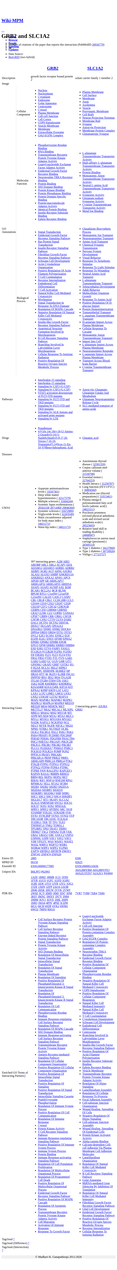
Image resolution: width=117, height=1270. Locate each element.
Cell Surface (89, 95)
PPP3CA (36, 754)
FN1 (68, 654)
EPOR (62, 641)
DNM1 (47, 629)
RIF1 (42, 780)
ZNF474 (46, 854)
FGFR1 (58, 651)
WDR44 (35, 847)
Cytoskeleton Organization (97, 1019)
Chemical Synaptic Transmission (93, 246)
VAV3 (67, 838)
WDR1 (63, 844)
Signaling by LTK (48, 418)
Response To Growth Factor (54, 1231)
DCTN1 (43, 622)
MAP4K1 (44, 699)
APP (41, 580)
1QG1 (69, 883)
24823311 (88, 509)
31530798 (88, 473)
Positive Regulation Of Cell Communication (53, 1114)
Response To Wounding (96, 270)
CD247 (59, 603)
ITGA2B (66, 677)
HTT (42, 674)
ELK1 (42, 638)
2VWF (67, 890)
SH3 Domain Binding (50, 186)
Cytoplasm (44, 96)
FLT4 (62, 654)
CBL (33, 600)
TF (50, 822)
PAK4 (34, 735)
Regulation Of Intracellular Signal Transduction (53, 956)
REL (41, 777)
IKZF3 (53, 674)
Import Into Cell (91, 341)
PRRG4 (60, 761)
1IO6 (41, 883)
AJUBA (67, 571)
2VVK (58, 890)
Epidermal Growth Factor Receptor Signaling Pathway (54, 237)
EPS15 (35, 645)
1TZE (34, 886)
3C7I (42, 893)
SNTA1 (58, 802)
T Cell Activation (48, 289)
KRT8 (51, 690)
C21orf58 (63, 593)
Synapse (87, 124)
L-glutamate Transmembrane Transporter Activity (98, 156)
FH (32, 654)
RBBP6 (54, 773)
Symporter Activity (93, 194)
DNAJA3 (57, 625)
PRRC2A (50, 761)
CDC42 (52, 606)
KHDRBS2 (65, 683)
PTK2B (35, 764)
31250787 (107, 483)
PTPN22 (36, 767)
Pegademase (45, 428)
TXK (69, 831)
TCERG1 (36, 822)
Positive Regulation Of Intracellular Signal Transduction (51, 1077)
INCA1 (70, 674)
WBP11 (43, 844)
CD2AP (35, 606)
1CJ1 (58, 877)
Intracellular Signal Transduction (49, 963)
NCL (66, 722)
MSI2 (53, 712)
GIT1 (68, 661)
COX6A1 (68, 613)
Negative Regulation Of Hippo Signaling (96, 1117)
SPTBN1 (54, 809)
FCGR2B (47, 651)
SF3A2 (55, 783)
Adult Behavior (91, 289)
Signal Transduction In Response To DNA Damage (53, 304)
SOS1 (43, 806)
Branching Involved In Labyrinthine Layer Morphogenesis (51, 347)
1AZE (34, 877)
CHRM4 (51, 609)
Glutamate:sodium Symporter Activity (93, 200)
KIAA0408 (37, 687)
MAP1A (63, 696)
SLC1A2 (95, 68)
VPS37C (42, 841)
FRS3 (41, 658)
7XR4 (93, 893)
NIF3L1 (60, 725)
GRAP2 (47, 664)
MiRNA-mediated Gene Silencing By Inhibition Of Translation (97, 1186)
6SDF (48, 906)
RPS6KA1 (37, 783)
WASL (34, 844)
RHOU (35, 780)
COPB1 (57, 613)
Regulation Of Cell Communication (49, 1008)
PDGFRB (55, 738)
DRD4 (52, 632)
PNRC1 (68, 748)
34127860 (108, 547)
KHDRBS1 (51, 683)
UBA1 (34, 835)
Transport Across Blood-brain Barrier (96, 362)
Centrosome (45, 106)
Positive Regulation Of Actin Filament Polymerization (54, 272)
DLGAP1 (46, 625)
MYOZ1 (67, 719)
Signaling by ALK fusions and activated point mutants (55, 414)
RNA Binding (46, 151)
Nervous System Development (91, 253)
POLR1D (36, 751)
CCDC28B (59, 600)
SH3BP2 (47, 789)
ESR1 (40, 648)
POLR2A (47, 751)
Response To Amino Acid (96, 299)
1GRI (34, 883)
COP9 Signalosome (49, 122)
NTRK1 (43, 728)
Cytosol (42, 109)
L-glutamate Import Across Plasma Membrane (97, 346)
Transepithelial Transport (96, 312)
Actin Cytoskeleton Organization (49, 266)
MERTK (53, 706)
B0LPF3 (35, 871)
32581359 (98, 464)
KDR (41, 683)
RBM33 (64, 773)
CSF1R (67, 616)
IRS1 (44, 677)
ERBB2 (50, 645)
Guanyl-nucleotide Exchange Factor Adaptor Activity (54, 166)
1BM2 (42, 877)
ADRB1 (59, 567)
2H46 (34, 890)
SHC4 (57, 796)
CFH (43, 609)
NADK (35, 722)
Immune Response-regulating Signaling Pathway (55, 1140)
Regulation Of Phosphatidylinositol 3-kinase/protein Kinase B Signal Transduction (55, 998)
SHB (58, 793)
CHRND (62, 609)
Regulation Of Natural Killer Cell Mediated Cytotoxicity (95, 1167)
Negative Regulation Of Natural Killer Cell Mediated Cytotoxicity (56, 315)
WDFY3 (53, 844)
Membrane (44, 128)
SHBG (65, 793)
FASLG (65, 648)
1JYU (62, 883)
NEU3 (34, 725)
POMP (57, 751)
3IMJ (56, 893)
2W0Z (34, 893)
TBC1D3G (50, 818)
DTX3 (68, 632)
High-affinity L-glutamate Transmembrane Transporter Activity (98, 166)
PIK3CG (36, 744)
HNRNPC (36, 670)
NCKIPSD (57, 722)
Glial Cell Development (96, 1208)
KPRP (44, 690)
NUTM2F (54, 728)
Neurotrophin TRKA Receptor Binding (94, 953)
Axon (85, 101)
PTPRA (54, 767)
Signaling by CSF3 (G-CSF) (54, 386)
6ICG (34, 906)
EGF (67, 635)
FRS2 (34, 658)
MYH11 (44, 719)
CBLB (40, 600)
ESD (33, 648)
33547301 (52, 491)
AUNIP (53, 587)
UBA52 (43, 835)
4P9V (49, 902)
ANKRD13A (66, 574)
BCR (55, 590)
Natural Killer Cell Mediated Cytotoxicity (95, 1011)
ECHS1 (50, 635)
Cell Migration (46, 1221)
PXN (43, 770)
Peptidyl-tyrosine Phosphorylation (48, 1101)
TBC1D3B (37, 818)
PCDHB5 (54, 735)
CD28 (67, 603)
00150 (34, 862)
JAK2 (34, 683)
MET (61, 706)
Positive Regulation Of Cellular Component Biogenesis (95, 996)
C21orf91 (36, 596)
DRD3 (43, 632)
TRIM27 (36, 831)
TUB (62, 831)
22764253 (88, 480)
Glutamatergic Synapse (95, 133)
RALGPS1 (52, 770)
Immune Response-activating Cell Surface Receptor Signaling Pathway (54, 1038)
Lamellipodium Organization (91, 1159)
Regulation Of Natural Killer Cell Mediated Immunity (95, 1196)
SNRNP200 (47, 802)
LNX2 (34, 696)
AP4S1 (58, 577)
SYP (71, 815)
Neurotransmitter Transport (98, 238)
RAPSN (35, 773)
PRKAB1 (56, 754)
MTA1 (53, 715)
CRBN (43, 616)
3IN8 (69, 893)
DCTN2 (53, 622)
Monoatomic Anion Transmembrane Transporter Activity (98, 179)
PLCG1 (35, 748)
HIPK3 (63, 667)
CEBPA (35, 609)
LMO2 (59, 693)
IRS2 (51, 677)
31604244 (66, 501)
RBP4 (34, 777)
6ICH (41, 906)
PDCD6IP (66, 735)
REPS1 (48, 777)
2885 (34, 858)
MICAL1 (56, 709)
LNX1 (67, 693)
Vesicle (86, 108)
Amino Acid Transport (95, 241)
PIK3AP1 (55, 741)
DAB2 (67, 619)
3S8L (58, 899)
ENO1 (50, 638)
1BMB (50, 877)
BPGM (35, 593)
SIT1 (46, 799)
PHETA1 (43, 741)
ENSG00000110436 (86, 866)
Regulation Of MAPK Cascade (55, 309)
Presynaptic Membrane (95, 111)
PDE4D (35, 738)
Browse (13, 39)
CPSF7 (35, 616)
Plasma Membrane (48, 112)
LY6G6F (44, 696)
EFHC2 (59, 635)
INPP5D (35, 677)
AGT (51, 571)
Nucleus (42, 90)
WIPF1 (45, 847)
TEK (45, 822)
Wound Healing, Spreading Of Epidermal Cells (97, 1130)
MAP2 (34, 699)
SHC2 (41, 796)
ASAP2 (44, 587)
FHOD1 (39, 654)
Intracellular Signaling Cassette (56, 1096)
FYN (61, 658)
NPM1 (34, 728)
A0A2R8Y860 (83, 870)
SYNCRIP (45, 815)
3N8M (34, 899)
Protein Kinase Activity (51, 1128)
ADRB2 (69, 567)
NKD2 (69, 725)
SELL (46, 783)
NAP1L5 (45, 722)
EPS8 (42, 645)
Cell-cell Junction (48, 116)
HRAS (34, 674)
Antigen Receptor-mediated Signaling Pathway (53, 1056)
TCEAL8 (62, 818)
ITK (58, 680)
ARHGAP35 (53, 584)
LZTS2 (54, 696)
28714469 (55, 507)
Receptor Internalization (52, 280)
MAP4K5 (56, 699)
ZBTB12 (45, 851)
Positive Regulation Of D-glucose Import (97, 304)
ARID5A (66, 584)
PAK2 (69, 732)
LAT (58, 690)
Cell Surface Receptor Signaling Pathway (50, 931)
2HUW (50, 890)
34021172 (43, 523)
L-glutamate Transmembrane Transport (97, 282)
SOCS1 (68, 802)
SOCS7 (35, 806)
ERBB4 (70, 645)
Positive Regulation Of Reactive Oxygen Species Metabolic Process (52, 364)
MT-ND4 (43, 715)
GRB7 (55, 664)
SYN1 (34, 815)
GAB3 (42, 661)
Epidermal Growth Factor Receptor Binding (52, 172)
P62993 (45, 871)
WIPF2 (54, 847)
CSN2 (43, 619)
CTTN (51, 619)
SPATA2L (60, 806)
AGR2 (44, 571)
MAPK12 (36, 703)
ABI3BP (36, 564)
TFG (55, 822)
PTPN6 (45, 767)
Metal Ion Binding (92, 211)
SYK (68, 812)
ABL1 (44, 564)
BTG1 (43, 593)
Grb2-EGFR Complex (50, 135)
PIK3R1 (46, 744)
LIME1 (50, 693)
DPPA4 (35, 632)
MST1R (62, 712)
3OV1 (42, 899)
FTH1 (48, 658)
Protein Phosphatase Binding (54, 193)
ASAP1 (35, 587)
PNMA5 (58, 748)
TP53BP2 (36, 828)
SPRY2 (44, 809)
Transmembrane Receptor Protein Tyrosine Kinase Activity (52, 1048)
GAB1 (68, 658)
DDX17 (35, 625)
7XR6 (101, 893)
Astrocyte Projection (94, 127)
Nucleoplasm (45, 93)
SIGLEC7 (36, 799)
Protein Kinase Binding (51, 190)
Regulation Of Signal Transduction (50, 969)
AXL (61, 587)
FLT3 (55, 654)
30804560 (89, 490)
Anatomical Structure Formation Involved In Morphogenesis (51, 331)
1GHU (66, 880)
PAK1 (62, 732)
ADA (69, 564)
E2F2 (42, 635)
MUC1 (70, 715)
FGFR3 (67, 651)
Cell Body (88, 114)
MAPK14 (48, 703)
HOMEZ (61, 670)
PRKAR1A (37, 757)
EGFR (34, 638)
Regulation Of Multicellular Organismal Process (54, 1172)
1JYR (55, 883)
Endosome (44, 100)
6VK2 (55, 906)
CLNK (42, 613)
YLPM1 (63, 847)
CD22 (50, 603)
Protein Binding (47, 183)
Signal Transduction (49, 231)
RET (64, 777)
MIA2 (47, 709)
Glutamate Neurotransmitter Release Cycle (98, 401)
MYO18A (55, 719)
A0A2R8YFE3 (101, 870)
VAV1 (52, 838)
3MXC (42, 896)
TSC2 (44, 831)
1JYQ (47, 883)
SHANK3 (49, 793)
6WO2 (34, 909)
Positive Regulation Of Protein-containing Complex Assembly (98, 932)
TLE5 (61, 822)
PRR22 (56, 757)
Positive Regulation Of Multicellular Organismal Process (52, 1186)
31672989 (67, 510)
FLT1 (48, 654)
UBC (51, 835)
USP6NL (36, 838)
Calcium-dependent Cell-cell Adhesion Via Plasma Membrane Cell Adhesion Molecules (97, 1149)
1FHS (64, 877)
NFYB (42, 725)
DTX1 (60, 632)
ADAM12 (36, 567)
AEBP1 (35, 571)
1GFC (50, 880)
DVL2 (34, 635)
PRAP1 (45, 754)
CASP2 (66, 596)
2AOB (64, 886)
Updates (14, 49)
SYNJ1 (55, 815)
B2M (68, 587)
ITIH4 (52, 680)
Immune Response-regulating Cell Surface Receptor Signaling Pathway (55, 1022)
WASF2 (68, 841)
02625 (78, 862)
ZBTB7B (56, 851)
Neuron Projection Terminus (98, 117)
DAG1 (34, 622)
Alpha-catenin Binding (95, 1141)
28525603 (88, 525)
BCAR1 (35, 590)
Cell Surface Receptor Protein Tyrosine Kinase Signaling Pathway (55, 922)
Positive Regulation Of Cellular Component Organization (56, 1069)
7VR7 (78, 893)
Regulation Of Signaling (52, 977)
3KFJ (34, 896)
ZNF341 (35, 854)
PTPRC (64, 767)
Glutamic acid (90, 437)
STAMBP (36, 812)
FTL (55, 658)
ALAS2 (35, 574)
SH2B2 (44, 786)
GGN (55, 661)
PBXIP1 (43, 735)
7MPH (43, 909)
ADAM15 (48, 567)
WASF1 (58, 841)
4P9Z (56, 902)
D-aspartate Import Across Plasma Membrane (97, 323)
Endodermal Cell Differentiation (47, 285)
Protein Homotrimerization (97, 309)
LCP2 (42, 693)
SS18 (69, 809)
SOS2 (50, 806)
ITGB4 (44, 680)
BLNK (62, 590)
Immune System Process (52, 1151)
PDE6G (44, 738)
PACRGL (45, 732)
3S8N (64, 899)
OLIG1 (35, 732)
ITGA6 (35, 680)
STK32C (48, 812)
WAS (51, 841)
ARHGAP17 (56, 580)
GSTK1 (64, 664)
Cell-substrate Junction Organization (95, 1104)
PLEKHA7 (46, 748)
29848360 (68, 507)
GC (49, 661)
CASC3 (56, 596)
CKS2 (34, 613)
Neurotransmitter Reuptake (97, 350)
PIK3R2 (56, 744)
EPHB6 (54, 641)
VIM (33, 841)
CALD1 (47, 596)
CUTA (59, 619)
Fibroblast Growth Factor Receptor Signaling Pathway (54, 256)
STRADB (59, 812)
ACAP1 (61, 564)
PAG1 (54, 732)
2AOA (56, 886)
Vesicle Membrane (48, 125)
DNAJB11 (37, 629)
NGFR (51, 725)
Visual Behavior (91, 257)
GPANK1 (36, 664)
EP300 (58, 638)
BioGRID (14, 57)
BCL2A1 (46, 590)
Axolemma (88, 104)
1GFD (57, 880)
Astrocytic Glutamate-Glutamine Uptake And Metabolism (95, 393)
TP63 (46, 828)
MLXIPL (68, 709)
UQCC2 (59, 835)
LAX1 (34, 693)
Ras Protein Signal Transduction (48, 243)
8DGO (51, 909)
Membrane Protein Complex (98, 130)
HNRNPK (49, 670)
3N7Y (58, 896)
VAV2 (60, 838)
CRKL (58, 616)
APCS (66, 577)
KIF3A (63, 687)
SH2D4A (36, 789)
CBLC (49, 600)
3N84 (66, 896)
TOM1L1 (58, 825)
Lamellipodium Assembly (97, 1089)
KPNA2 (35, 690)
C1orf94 (52, 593)
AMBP (54, 574)
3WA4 (41, 902)
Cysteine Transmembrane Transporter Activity (96, 206)
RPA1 (69, 780)
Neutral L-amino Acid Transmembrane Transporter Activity (98, 188)
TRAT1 (53, 828)
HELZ (54, 667)
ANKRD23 (37, 577)
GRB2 (52, 68)
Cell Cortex (44, 119)
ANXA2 (49, 577)
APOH (35, 580)
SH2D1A (63, 786)
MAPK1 (67, 699)
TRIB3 (62, 828)
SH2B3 (53, 786)
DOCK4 (66, 629)
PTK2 (69, 761)
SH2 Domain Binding (50, 1032)
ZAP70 (35, 851)
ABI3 (66, 561)
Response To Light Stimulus (98, 267)
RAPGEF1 (65, 770)
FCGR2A (36, 651)
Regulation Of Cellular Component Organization (52, 1062)
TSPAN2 (54, 831)
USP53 (69, 835)
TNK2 (49, 825)
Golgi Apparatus (47, 103)
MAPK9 (59, 703)
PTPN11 (54, 764)
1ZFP (49, 886)
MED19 (69, 703)
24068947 (88, 535)
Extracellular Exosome (51, 132)
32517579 (64, 498)
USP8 (45, 838)
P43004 (108, 873)
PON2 (65, 751)
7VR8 (86, 893)
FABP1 (56, 648)
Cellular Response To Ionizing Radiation (94, 1233)
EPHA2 (67, 638)
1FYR (34, 880)
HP (68, 670)
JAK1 (65, 680)
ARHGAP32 (38, 584)
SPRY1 (35, 809)
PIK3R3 (66, 744)
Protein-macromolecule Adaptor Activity (51, 204)
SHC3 (49, 796)
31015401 (105, 496)
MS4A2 (45, 712)
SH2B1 (35, 786)
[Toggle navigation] (2, 31)
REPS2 (57, 777)
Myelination (45, 299)
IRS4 (57, 677)
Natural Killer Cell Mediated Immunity (93, 1005)
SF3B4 (63, 783)
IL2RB (61, 674)
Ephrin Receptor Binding (52, 219)
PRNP (47, 757)
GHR (62, 661)
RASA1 (45, 773)
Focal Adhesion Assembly (97, 1099)
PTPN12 (64, 764)
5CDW (64, 902)
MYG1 (35, 719)
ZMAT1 (66, 851)
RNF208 (60, 780)
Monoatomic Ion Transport (97, 235)
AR (47, 580)
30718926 (108, 551)
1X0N (41, 886)
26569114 (88, 544)
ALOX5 (45, 574)
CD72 (43, 606)
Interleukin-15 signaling (51, 379)
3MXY (50, 896)
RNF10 (50, 780)
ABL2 (52, 564)
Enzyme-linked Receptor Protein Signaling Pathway (53, 937)
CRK (51, 616)
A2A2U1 (98, 873)
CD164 (35, 603)
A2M (59, 561)
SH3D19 (58, 789)
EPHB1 (35, 641)
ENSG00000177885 (42, 866)
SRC (62, 809)
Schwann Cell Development (54, 260)
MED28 (35, 706)
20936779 (97, 44)
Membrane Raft (91, 120)
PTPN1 (44, 764)
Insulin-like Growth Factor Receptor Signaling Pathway (54, 323)
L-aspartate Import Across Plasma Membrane (97, 356)
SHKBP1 (66, 796)
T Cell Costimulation (50, 276)
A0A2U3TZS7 (83, 873)
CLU (50, 613)
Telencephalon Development (98, 286)
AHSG (58, 571)
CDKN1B (63, 606)
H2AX (37, 667)
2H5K (41, 890)
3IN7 (63, 893)
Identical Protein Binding (52, 209)
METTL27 (37, 709)
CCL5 (69, 600)
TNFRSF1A (38, 825)
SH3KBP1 (37, 793)
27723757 (99, 554)
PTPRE (35, 770)
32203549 (67, 514)
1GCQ (42, 880)
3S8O (34, 902)
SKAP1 (53, 799)
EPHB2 (44, 641)
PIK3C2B (67, 741)
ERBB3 (60, 645)
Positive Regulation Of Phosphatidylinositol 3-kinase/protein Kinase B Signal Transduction (55, 985)
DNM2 (56, 629)
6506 (78, 858)
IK (46, 674)
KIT (70, 687)
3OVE (50, 899)
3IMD (48, 893)
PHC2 (34, 741)
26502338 (43, 507)
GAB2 (34, 661)
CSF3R (35, 619)
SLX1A (35, 802)
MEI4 (44, 706)
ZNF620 (56, 854)
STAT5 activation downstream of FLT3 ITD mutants (55, 394)
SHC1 (34, 796)
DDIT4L (64, 622)
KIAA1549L (51, 687)
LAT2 (65, 690)
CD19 (43, 603)
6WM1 (64, 906)
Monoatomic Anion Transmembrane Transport (97, 336)
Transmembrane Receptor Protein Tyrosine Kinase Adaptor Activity (52, 158)
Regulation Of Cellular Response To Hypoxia (95, 1095)
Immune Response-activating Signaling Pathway (54, 1159)
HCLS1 (45, 667)
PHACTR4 (68, 738)
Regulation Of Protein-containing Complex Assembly (95, 945)
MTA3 (61, 715)
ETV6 (47, 648)
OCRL (65, 728)
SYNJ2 (64, 815)
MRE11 (35, 712)
